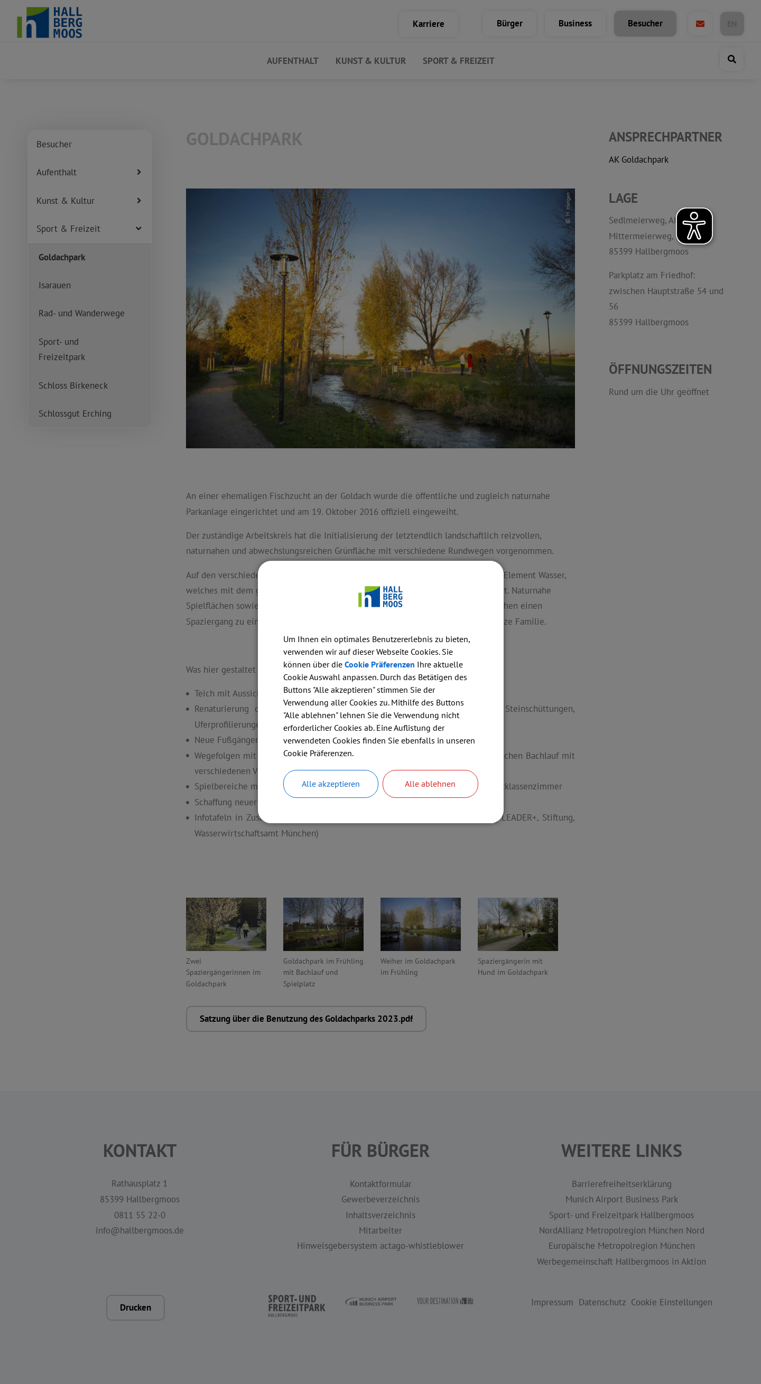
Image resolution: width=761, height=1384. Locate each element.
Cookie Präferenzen (380, 664)
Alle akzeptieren (331, 784)
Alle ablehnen (430, 784)
